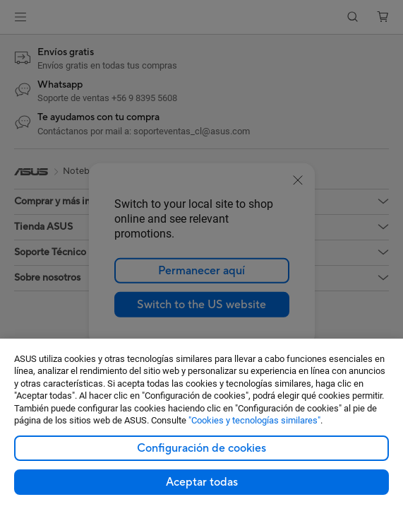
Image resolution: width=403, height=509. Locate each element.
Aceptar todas (202, 482)
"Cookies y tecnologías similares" (254, 420)
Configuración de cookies (201, 448)
